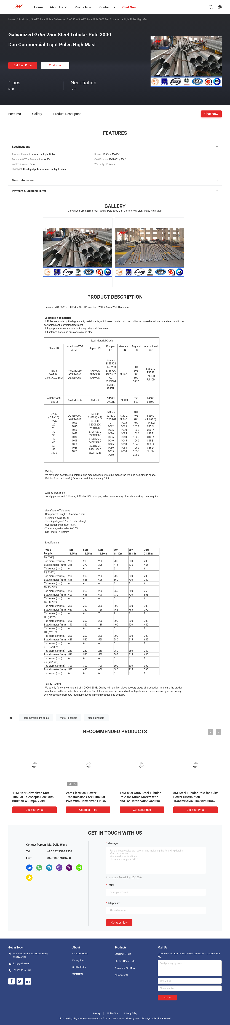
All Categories (121, 975)
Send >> (167, 997)
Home (11, 19)
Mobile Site (112, 1013)
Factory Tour (78, 960)
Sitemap (96, 1013)
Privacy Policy (130, 1013)
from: (111, 885)
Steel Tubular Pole (41, 19)
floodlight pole (96, 717)
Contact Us (77, 974)
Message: (113, 843)
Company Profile (80, 953)
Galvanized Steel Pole (125, 968)
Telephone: (114, 903)
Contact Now (119, 922)
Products (23, 19)
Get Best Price (23, 65)
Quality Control (79, 967)
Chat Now (55, 65)
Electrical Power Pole (125, 961)
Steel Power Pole (123, 954)
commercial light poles (36, 717)
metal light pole (68, 717)
